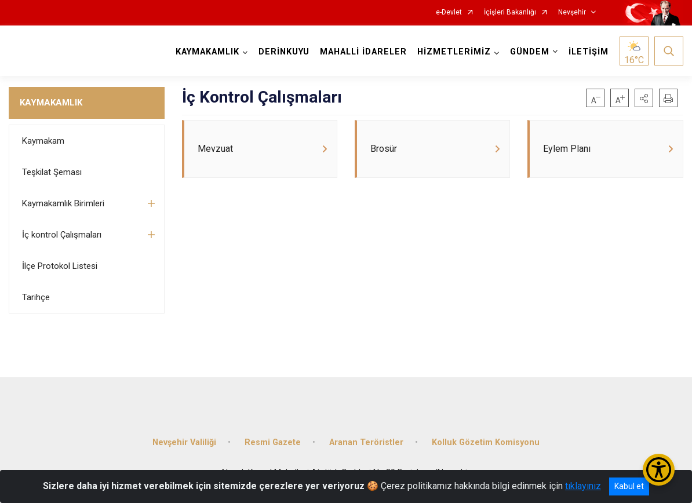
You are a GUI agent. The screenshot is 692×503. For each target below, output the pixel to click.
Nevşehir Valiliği (184, 442)
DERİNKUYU (283, 52)
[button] (644, 98)
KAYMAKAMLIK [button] (207, 52)
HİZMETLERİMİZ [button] (454, 52)
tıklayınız (583, 485)
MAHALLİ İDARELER (363, 52)
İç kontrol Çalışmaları (61, 234)
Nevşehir (572, 12)
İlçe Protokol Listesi (59, 266)
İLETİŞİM (589, 52)
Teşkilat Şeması (52, 172)
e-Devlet (449, 12)
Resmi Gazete (273, 442)
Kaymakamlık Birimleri (63, 203)
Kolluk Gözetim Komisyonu (486, 442)
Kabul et (629, 486)
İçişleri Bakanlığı (510, 12)
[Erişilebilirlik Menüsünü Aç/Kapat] (659, 470)
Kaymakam (43, 141)
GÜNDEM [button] (529, 52)
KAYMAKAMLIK (51, 102)
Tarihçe (36, 297)
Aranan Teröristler (366, 442)
